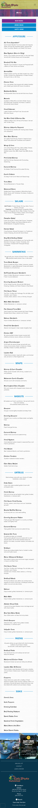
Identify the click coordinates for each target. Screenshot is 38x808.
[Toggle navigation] (35, 4)
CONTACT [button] (23, 766)
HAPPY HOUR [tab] (19, 29)
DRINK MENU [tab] (19, 25)
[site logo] (9, 4)
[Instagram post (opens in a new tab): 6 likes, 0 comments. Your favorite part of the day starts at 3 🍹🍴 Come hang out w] (28, 758)
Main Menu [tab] (19, 21)
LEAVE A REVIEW (24, 769)
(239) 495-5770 (19, 795)
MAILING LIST (19, 763)
